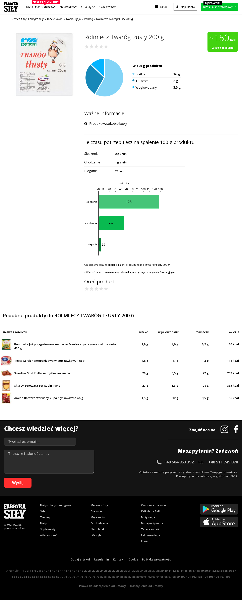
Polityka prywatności (157, 559)
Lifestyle (96, 535)
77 (89, 577)
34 (141, 571)
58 (13, 577)
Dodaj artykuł (80, 559)
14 (61, 571)
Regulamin (101, 559)
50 (206, 571)
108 (227, 577)
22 (93, 571)
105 (210, 577)
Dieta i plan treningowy (42, 5)
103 (199, 577)
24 (101, 571)
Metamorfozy (68, 6)
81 (105, 577)
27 (113, 571)
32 (133, 571)
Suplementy (47, 529)
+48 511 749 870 (223, 462)
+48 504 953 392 (179, 462)
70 (61, 577)
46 (190, 571)
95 (162, 577)
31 (129, 571)
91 (145, 577)
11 (49, 571)
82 (109, 577)
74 (77, 577)
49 (202, 571)
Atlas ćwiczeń (107, 6)
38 (158, 571)
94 (158, 577)
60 (21, 577)
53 (218, 571)
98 (174, 577)
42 (174, 571)
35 (145, 571)
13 (57, 571)
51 (210, 571)
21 (89, 571)
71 (65, 577)
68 (53, 577)
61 (25, 577)
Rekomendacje (150, 535)
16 (69, 571)
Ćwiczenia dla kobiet (154, 505)
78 (93, 577)
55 (226, 571)
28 (117, 571)
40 (166, 571)
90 (141, 577)
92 (150, 577)
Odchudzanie (99, 523)
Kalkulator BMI (150, 511)
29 (121, 571)
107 (222, 577)
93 (154, 577)
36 (150, 571)
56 (230, 571)
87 (129, 577)
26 (109, 571)
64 (37, 577)
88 (133, 577)
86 (125, 577)
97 (170, 577)
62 (29, 577)
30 (125, 571)
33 (137, 571)
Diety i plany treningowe (55, 505)
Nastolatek (98, 529)
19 (81, 571)
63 (33, 577)
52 (214, 571)
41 (170, 571)
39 (162, 571)
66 (45, 577)
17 (73, 571)
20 (85, 571)
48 (198, 571)
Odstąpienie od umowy (146, 586)
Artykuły (88, 6)
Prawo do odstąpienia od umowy (102, 586)
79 (97, 577)
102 (194, 577)
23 (97, 571)
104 (205, 577)
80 (101, 577)
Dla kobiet (97, 511)
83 (113, 577)
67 (49, 577)
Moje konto (98, 517)
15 (65, 571)
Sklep (43, 511)
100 (182, 577)
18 (77, 571)
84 (117, 577)
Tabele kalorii (150, 529)
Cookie (133, 559)
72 (69, 577)
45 (186, 571)
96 (166, 577)
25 (105, 571)
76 (85, 577)
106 (216, 577)
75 (81, 577)
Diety (43, 523)
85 (121, 577)
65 (41, 577)
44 (182, 571)
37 (154, 571)
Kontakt (119, 559)
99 (178, 577)
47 (194, 571)
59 (17, 577)
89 (137, 577)
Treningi (45, 517)
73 (73, 577)
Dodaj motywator (152, 523)
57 (234, 571)
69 (57, 577)
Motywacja (148, 517)
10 (45, 571)
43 (178, 571)
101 (188, 577)
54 (222, 571)
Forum (145, 541)
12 (53, 571)
